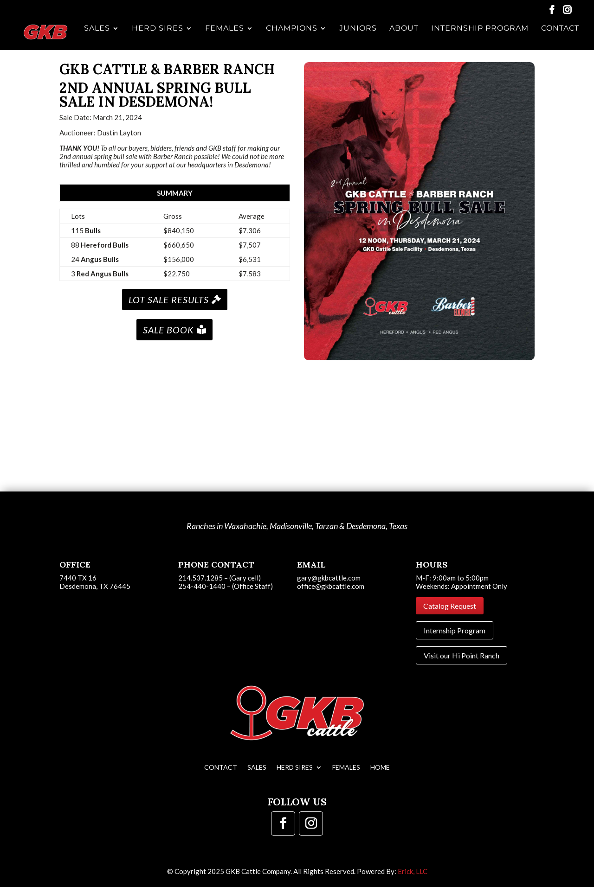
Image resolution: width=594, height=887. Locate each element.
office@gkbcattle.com (330, 586)
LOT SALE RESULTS (169, 299)
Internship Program (480, 36)
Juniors (359, 36)
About (405, 36)
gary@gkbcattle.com (329, 578)
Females (226, 36)
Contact (560, 36)
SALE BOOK (168, 329)
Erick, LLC (412, 871)
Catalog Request (449, 605)
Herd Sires (160, 36)
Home (380, 767)
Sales (100, 36)
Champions (293, 36)
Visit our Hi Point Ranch (461, 655)
